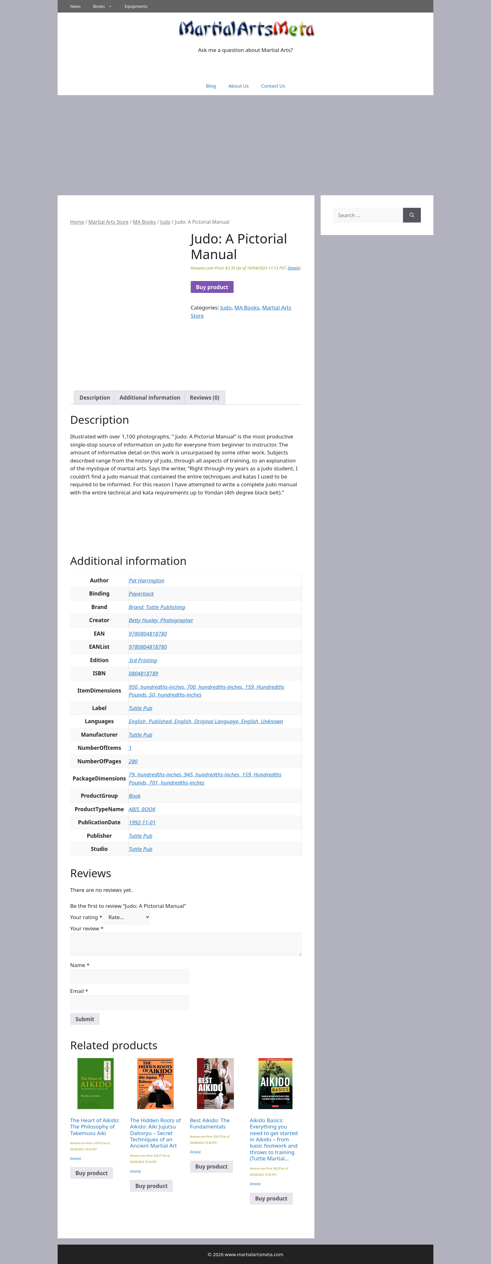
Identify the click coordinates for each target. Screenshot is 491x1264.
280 (133, 761)
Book (135, 795)
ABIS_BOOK (142, 809)
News (75, 6)
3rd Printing (143, 660)
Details (294, 268)
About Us (238, 86)
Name (80, 965)
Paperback (141, 593)
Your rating (86, 917)
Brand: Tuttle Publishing (157, 607)
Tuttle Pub (140, 708)
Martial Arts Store (108, 221)
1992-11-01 (142, 822)
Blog (211, 86)
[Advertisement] (245, 142)
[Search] (412, 215)
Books (105, 6)
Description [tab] (95, 397)
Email (79, 991)
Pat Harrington (146, 580)
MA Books (144, 221)
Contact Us (273, 86)
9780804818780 (148, 633)
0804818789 (143, 673)
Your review (86, 928)
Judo (165, 221)
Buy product (212, 287)
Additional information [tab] (150, 397)
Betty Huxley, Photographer (161, 620)
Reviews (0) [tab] (204, 397)
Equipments (136, 6)
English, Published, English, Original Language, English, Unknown (206, 721)
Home (77, 221)
